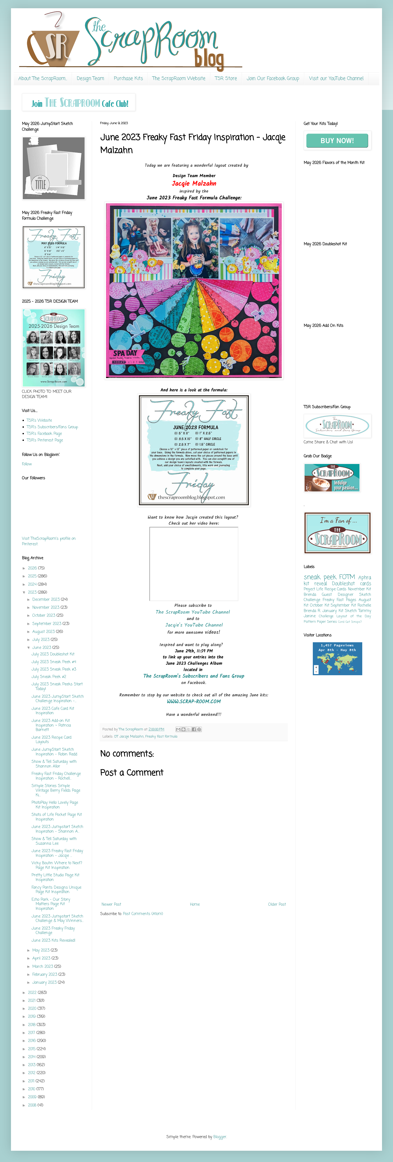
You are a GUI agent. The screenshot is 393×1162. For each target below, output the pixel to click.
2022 (33, 993)
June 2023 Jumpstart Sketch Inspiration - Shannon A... (57, 829)
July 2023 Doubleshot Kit (53, 654)
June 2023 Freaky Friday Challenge (53, 931)
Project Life (313, 589)
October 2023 (44, 616)
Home (195, 905)
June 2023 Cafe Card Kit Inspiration (53, 711)
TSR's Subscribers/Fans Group (52, 427)
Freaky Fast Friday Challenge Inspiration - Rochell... (56, 776)
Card (341, 621)
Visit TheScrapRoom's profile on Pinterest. (49, 541)
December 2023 (46, 600)
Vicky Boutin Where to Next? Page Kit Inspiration (57, 865)
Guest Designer (337, 595)
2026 (33, 568)
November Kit (359, 589)
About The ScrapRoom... (42, 78)
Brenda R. (312, 611)
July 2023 (41, 640)
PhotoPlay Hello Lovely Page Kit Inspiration (55, 805)
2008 (33, 1105)
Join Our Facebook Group (273, 78)
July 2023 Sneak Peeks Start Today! (57, 687)
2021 (32, 1001)
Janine (310, 616)
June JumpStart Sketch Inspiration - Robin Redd (54, 752)
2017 (32, 1033)
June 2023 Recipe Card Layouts (51, 740)
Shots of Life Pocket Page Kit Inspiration (57, 817)
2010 (32, 1089)
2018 (32, 1025)
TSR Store (226, 78)
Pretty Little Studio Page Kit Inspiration (55, 877)
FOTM (347, 577)
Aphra (364, 577)
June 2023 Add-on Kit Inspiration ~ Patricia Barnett (51, 725)
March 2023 (43, 967)
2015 (32, 1049)
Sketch (351, 611)
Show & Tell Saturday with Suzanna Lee (54, 841)
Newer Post (111, 905)
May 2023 (41, 950)
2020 (33, 1009)
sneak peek (320, 577)
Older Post (277, 905)
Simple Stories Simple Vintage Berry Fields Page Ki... (56, 790)
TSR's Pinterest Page (45, 440)
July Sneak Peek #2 (49, 677)
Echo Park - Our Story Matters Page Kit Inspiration (51, 904)
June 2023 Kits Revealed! (54, 941)
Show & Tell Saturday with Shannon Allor (54, 764)
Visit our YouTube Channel (336, 78)
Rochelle (364, 605)
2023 (33, 593)
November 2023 (46, 608)
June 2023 (42, 648)
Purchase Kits (128, 78)
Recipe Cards (335, 589)
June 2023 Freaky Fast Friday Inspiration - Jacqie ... (57, 853)
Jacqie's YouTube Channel (194, 625)
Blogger (219, 1137)
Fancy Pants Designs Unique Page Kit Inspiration (56, 890)
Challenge (326, 616)
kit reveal (315, 583)
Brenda (310, 595)
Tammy (364, 611)
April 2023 (42, 958)
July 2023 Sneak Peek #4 (54, 662)
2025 (33, 576)
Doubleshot (343, 583)
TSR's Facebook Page (44, 434)
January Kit (332, 611)
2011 (32, 1081)
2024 (33, 585)
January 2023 (45, 983)
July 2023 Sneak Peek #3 (54, 669)
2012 (32, 1073)
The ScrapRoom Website (179, 78)
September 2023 (47, 624)
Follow (27, 464)
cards (365, 583)
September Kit (343, 605)
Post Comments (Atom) (143, 914)
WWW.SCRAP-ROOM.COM (194, 702)
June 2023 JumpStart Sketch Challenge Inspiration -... (58, 699)
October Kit (319, 605)
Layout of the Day (353, 616)
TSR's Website (39, 421)
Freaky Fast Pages (339, 600)
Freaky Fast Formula (161, 736)
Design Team (90, 78)
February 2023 (45, 975)
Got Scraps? (353, 621)
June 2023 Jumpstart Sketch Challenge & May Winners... (57, 919)
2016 (32, 1041)
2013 (32, 1065)
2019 (32, 1017)
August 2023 (44, 632)
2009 (33, 1097)
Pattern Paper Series (320, 621)
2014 (32, 1057)
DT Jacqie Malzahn (129, 736)
